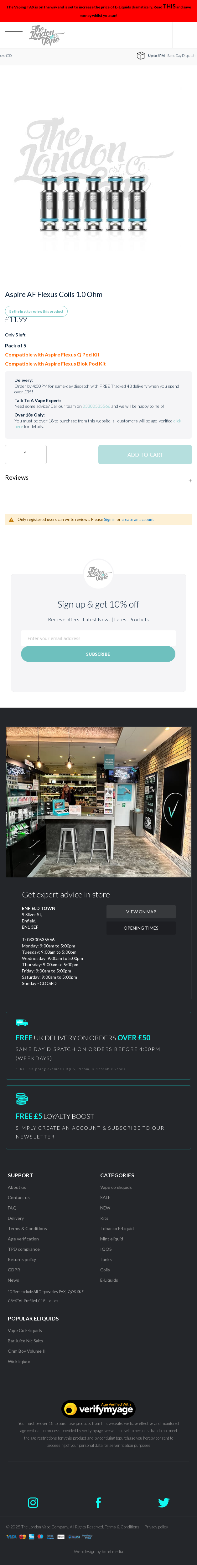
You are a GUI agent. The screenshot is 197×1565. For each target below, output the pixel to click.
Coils (105, 1269)
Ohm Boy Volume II (27, 1351)
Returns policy (22, 1259)
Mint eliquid (111, 1238)
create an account (138, 519)
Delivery (16, 1218)
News (13, 1280)
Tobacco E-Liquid (117, 1228)
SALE (105, 1197)
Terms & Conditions (27, 1228)
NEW (105, 1207)
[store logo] (46, 35)
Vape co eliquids (116, 1187)
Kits (104, 1218)
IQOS (106, 1249)
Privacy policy (156, 1526)
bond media (112, 1551)
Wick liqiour (19, 1361)
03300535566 (96, 406)
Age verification (23, 1238)
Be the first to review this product (36, 311)
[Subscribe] (98, 654)
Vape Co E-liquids (25, 1330)
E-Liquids (109, 1280)
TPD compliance (24, 1249)
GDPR (14, 1269)
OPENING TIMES (141, 928)
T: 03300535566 (38, 939)
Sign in (110, 519)
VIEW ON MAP (141, 911)
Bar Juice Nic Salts (25, 1340)
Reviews (17, 477)
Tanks (106, 1259)
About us (17, 1187)
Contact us (19, 1197)
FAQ (12, 1207)
